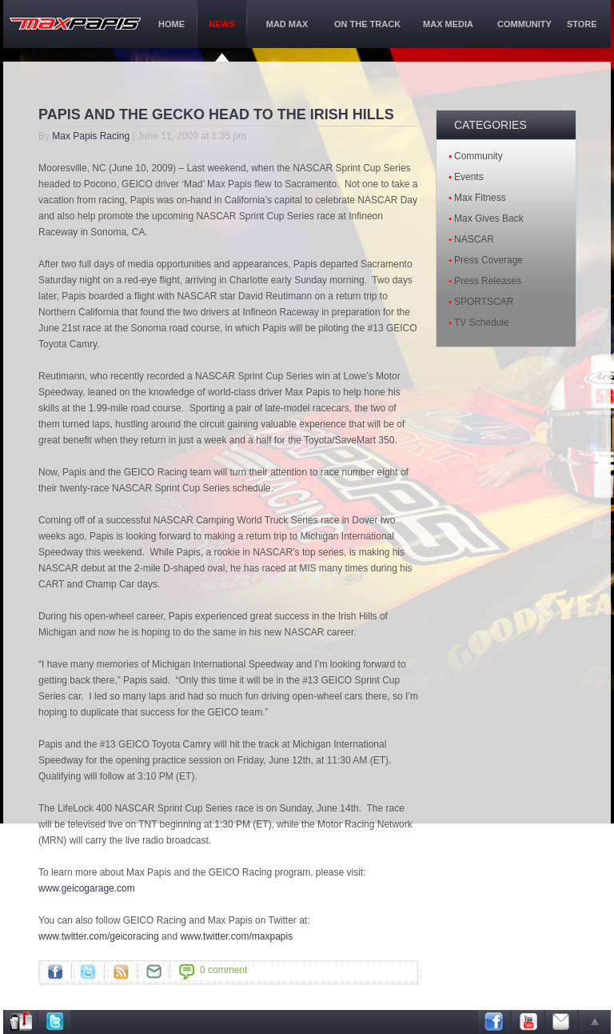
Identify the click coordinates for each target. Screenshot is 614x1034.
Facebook (55, 972)
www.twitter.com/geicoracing (98, 936)
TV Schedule (481, 322)
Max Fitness (480, 197)
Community (478, 156)
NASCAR (474, 239)
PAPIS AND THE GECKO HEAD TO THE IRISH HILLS (216, 114)
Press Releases (487, 281)
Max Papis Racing (91, 136)
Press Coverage (488, 260)
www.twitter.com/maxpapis (236, 936)
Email (561, 1022)
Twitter (88, 972)
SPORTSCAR (483, 301)
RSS (121, 972)
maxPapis (75, 23)
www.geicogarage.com (86, 888)
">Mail (153, 972)
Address (21, 1022)
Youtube (528, 1022)
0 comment (223, 970)
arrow (595, 1022)
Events (469, 176)
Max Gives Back (489, 218)
